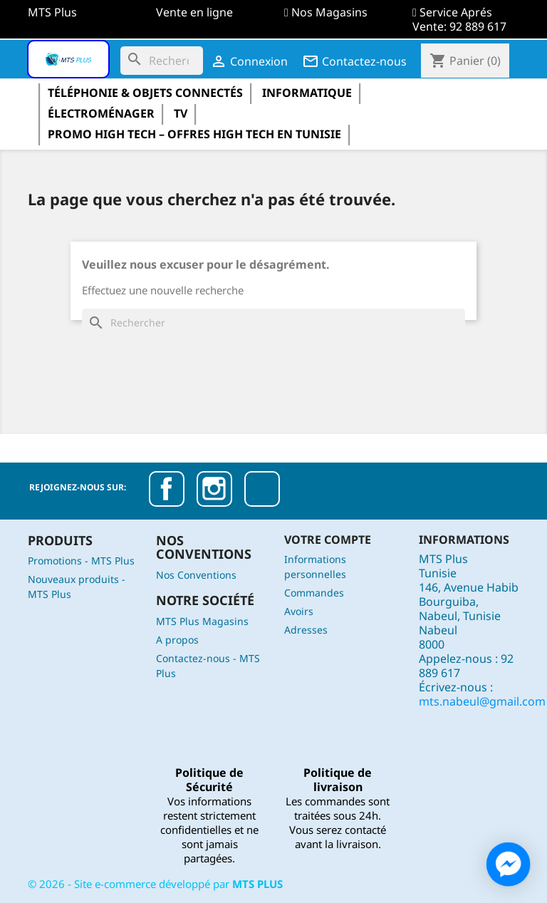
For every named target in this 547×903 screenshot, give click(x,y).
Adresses (306, 629)
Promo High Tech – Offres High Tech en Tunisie (194, 134)
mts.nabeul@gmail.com (482, 701)
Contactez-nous (354, 61)
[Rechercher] (161, 60)
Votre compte (327, 539)
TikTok (262, 489)
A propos (177, 639)
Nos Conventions (196, 575)
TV (180, 113)
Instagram (214, 489)
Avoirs (298, 611)
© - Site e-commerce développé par (155, 884)
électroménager (101, 113)
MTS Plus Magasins (202, 621)
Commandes (314, 592)
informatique (307, 92)
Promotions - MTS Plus (81, 560)
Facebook (166, 489)
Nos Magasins (329, 12)
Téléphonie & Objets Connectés (145, 92)
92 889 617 (477, 26)
